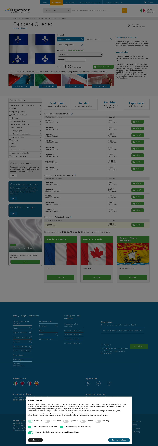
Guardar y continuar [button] (119, 440)
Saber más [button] (35, 440)
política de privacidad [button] (110, 404)
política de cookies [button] (81, 408)
